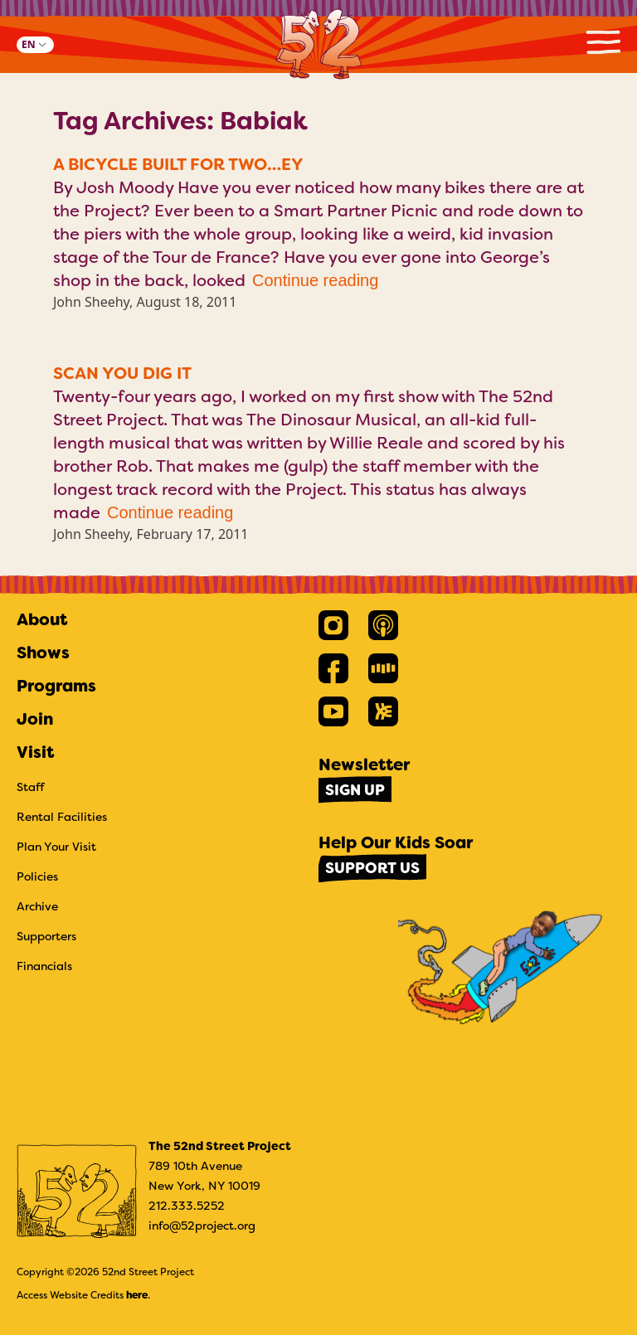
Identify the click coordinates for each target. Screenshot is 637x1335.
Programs (56, 686)
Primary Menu (603, 42)
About (42, 619)
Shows (43, 652)
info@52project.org (201, 1225)
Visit (35, 752)
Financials (44, 966)
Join (35, 719)
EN (29, 44)
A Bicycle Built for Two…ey (178, 164)
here (137, 1295)
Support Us (372, 868)
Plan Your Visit (56, 846)
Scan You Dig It (122, 373)
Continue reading (315, 280)
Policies (37, 876)
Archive (37, 906)
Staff (31, 786)
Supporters (46, 936)
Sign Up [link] (355, 790)
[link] (333, 625)
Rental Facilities (62, 816)
